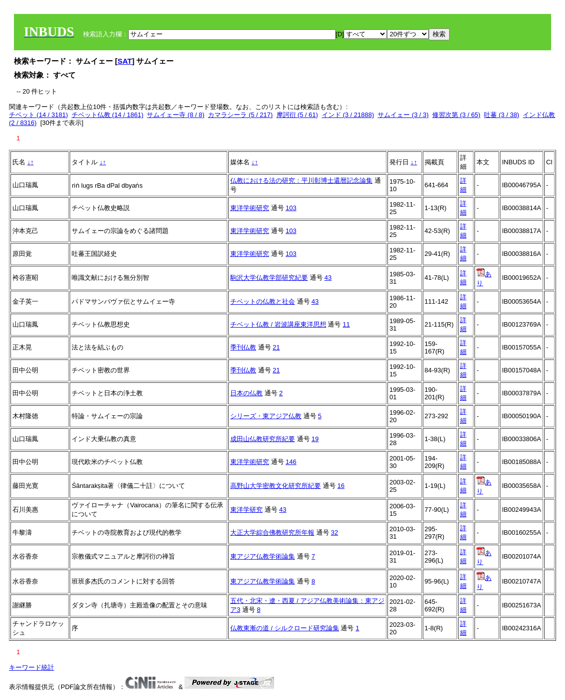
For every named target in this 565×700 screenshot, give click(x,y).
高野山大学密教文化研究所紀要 (275, 485)
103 (290, 208)
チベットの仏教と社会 (262, 301)
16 (340, 485)
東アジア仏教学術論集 (262, 556)
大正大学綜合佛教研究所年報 (272, 532)
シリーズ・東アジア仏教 (265, 416)
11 (346, 324)
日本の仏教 (246, 393)
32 (334, 532)
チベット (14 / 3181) (38, 114)
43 (327, 277)
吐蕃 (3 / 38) (501, 114)
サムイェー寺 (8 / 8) (175, 114)
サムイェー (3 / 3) (403, 114)
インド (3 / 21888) (348, 114)
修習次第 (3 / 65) (456, 114)
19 (314, 439)
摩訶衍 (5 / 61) (297, 114)
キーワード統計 (31, 667)
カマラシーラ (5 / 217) (240, 114)
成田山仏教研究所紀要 (262, 439)
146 (290, 462)
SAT (124, 61)
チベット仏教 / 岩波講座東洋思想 (278, 324)
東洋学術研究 (249, 208)
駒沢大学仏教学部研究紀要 (269, 277)
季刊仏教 (243, 347)
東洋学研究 (246, 509)
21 (276, 347)
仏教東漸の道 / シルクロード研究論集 (284, 628)
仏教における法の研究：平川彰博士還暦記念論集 (301, 180)
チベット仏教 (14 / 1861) (108, 114)
